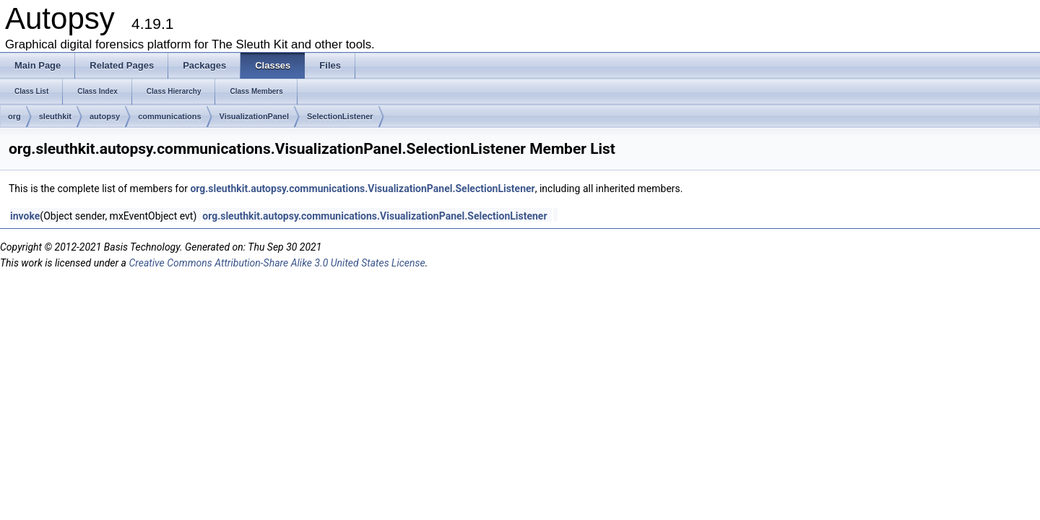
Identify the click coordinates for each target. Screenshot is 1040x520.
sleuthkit (55, 116)
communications (169, 116)
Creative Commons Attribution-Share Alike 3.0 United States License (277, 263)
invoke (25, 216)
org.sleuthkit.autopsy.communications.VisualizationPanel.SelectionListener (362, 188)
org (14, 116)
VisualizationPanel (254, 116)
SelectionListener (340, 116)
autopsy (105, 116)
